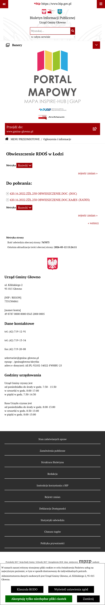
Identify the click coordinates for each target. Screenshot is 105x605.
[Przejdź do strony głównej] (52, 17)
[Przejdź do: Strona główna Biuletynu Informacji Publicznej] (7, 139)
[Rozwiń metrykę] (24, 165)
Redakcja (52, 474)
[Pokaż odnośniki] (4, 4)
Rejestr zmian (52, 497)
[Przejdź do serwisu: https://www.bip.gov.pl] (52, 4)
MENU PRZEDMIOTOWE (25, 139)
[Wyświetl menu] (101, 4)
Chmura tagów (52, 531)
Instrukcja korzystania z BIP (52, 485)
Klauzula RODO (27, 589)
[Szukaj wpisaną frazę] (73, 31)
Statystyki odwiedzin (52, 520)
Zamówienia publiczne (52, 450)
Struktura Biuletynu (52, 462)
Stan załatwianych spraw (52, 439)
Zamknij (88, 599)
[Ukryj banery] (96, 45)
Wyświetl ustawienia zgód (71, 589)
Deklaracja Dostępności (52, 508)
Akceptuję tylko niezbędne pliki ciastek (38, 599)
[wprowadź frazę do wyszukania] (50, 31)
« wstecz (93, 223)
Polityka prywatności (52, 543)
